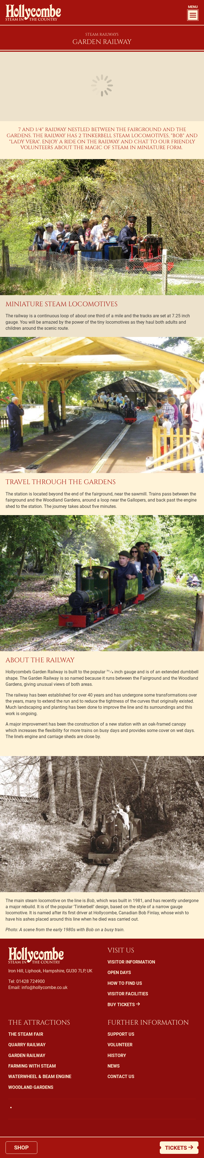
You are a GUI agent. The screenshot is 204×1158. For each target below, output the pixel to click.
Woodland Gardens (30, 1087)
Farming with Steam (32, 1066)
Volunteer (120, 1044)
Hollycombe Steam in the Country (33, 12)
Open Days (119, 972)
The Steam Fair (25, 1034)
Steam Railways (102, 34)
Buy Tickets (124, 1004)
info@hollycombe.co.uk (44, 987)
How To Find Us (125, 983)
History (117, 1055)
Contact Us (121, 1076)
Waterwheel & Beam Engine (39, 1076)
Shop (21, 1147)
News (114, 1066)
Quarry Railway (27, 1044)
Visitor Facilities (128, 993)
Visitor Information (131, 962)
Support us (121, 1034)
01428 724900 (30, 981)
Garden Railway (26, 1055)
